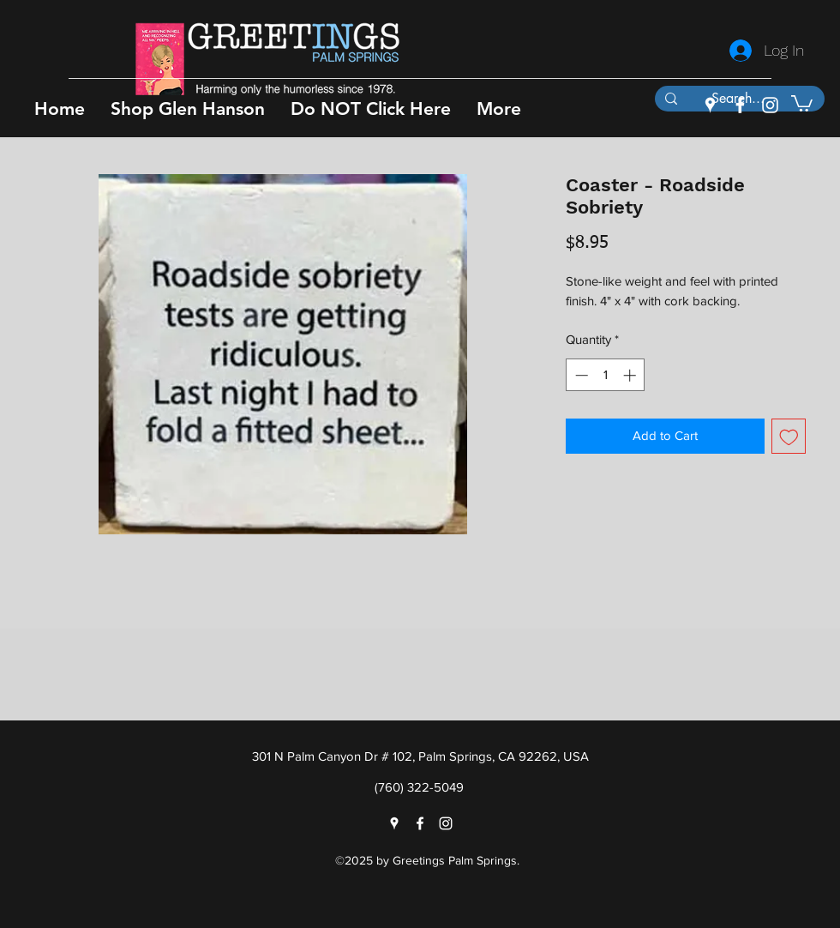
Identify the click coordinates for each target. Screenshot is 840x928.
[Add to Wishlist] (789, 436)
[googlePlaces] (710, 105)
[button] (188, 108)
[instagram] (770, 105)
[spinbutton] (605, 375)
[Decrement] (579, 375)
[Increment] (631, 375)
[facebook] (740, 105)
